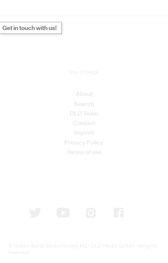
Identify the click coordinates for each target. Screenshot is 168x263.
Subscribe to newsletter (43, 179)
